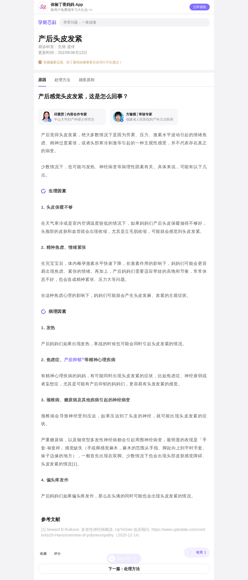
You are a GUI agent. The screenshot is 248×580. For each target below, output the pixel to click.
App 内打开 (127, 549)
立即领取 (199, 7)
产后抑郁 (73, 359)
